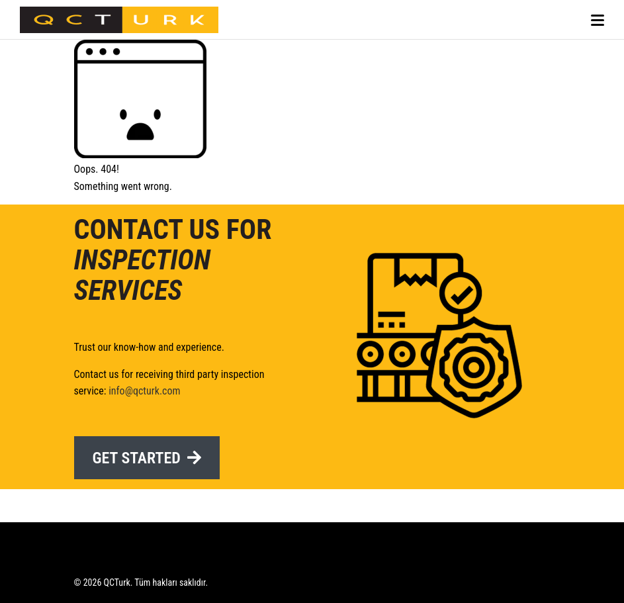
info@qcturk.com (144, 391)
